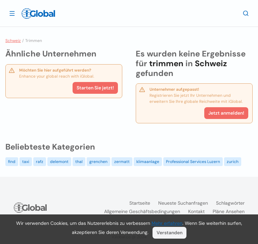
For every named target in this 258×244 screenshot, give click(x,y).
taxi (25, 161)
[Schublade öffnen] (12, 13)
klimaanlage (147, 161)
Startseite (139, 203)
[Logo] (38, 13)
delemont (59, 161)
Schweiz (13, 40)
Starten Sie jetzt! (95, 88)
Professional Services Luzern (193, 161)
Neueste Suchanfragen (183, 203)
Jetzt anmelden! (226, 113)
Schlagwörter (230, 203)
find (11, 161)
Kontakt (196, 211)
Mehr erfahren (167, 223)
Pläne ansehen (229, 211)
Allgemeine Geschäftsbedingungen (142, 211)
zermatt (122, 161)
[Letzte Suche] (246, 13)
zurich (233, 161)
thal (79, 161)
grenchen (98, 161)
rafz (39, 161)
